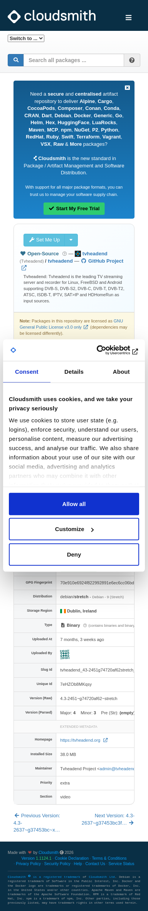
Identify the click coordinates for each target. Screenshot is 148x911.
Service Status (122, 864)
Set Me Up (44, 240)
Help (78, 864)
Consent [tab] (27, 371)
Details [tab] (74, 371)
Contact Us (95, 864)
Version (36, 858)
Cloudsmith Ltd (101, 877)
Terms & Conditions (109, 858)
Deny (74, 554)
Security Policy (57, 864)
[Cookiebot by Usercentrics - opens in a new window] (106, 350)
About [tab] (121, 371)
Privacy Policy (28, 864)
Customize (74, 529)
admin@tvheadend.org (121, 768)
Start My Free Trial (74, 208)
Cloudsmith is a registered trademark (45, 877)
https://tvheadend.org (80, 740)
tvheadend (60, 261)
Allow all (74, 503)
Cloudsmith (49, 852)
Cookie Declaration (72, 858)
